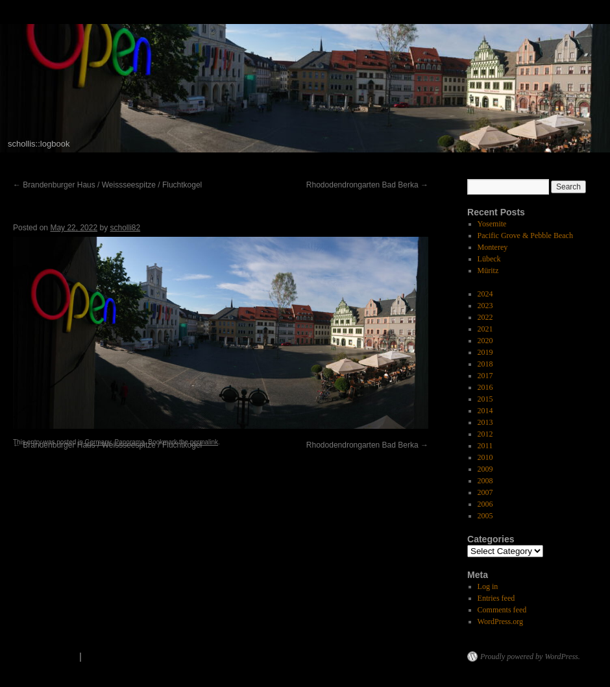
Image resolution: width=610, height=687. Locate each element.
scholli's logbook (38, 656)
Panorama (130, 442)
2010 (485, 457)
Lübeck (489, 258)
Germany (98, 442)
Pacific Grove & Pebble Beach (525, 235)
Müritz (488, 270)
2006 (485, 504)
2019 (485, 352)
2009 (485, 469)
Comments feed (502, 609)
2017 (485, 375)
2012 (485, 434)
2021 (485, 328)
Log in (488, 586)
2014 (485, 410)
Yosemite (492, 223)
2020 (485, 340)
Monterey (493, 247)
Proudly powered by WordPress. (530, 656)
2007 (485, 492)
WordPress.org (500, 621)
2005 (485, 515)
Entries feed (496, 598)
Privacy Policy (118, 656)
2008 (485, 480)
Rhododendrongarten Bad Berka (367, 184)
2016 (485, 387)
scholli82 (125, 227)
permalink (204, 442)
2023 (485, 305)
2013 (485, 422)
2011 (485, 445)
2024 (485, 293)
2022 (485, 317)
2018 (485, 363)
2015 (485, 399)
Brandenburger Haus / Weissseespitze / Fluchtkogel (107, 184)
